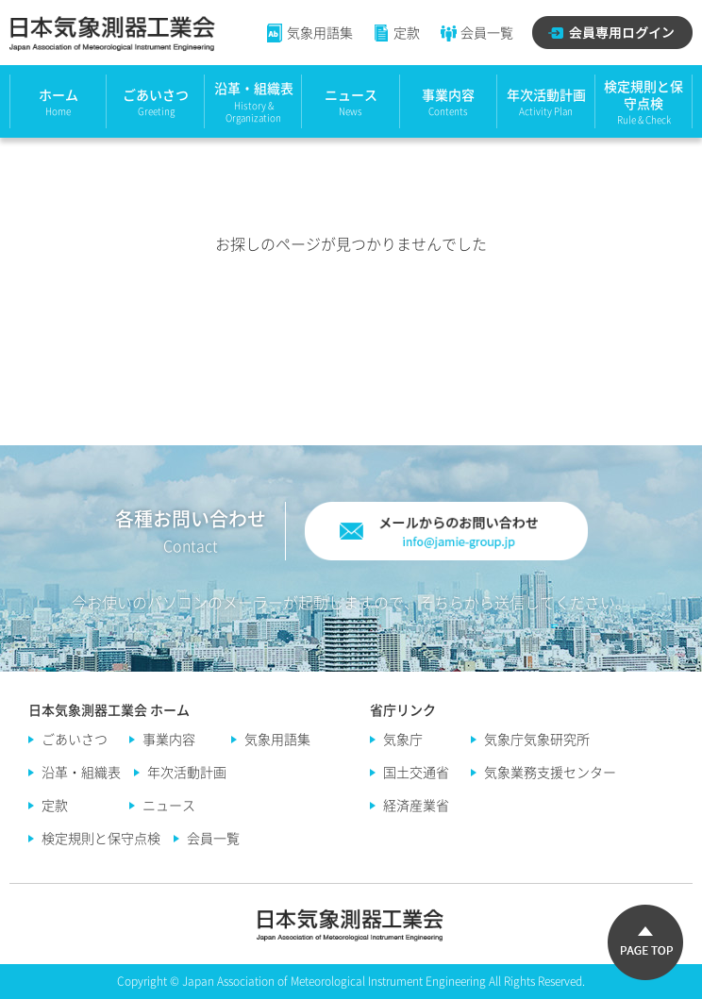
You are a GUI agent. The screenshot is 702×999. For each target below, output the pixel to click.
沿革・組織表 (253, 87)
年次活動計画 (546, 94)
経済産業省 (416, 804)
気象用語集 (309, 32)
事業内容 (448, 94)
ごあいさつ (156, 94)
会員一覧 (476, 32)
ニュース (351, 94)
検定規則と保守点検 (643, 94)
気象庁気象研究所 (537, 738)
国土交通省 (416, 771)
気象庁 (403, 738)
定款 (396, 32)
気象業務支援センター (550, 771)
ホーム (58, 94)
